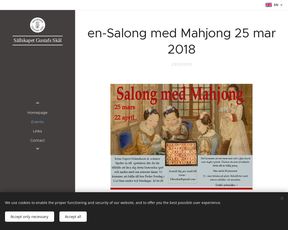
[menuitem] (38, 112)
